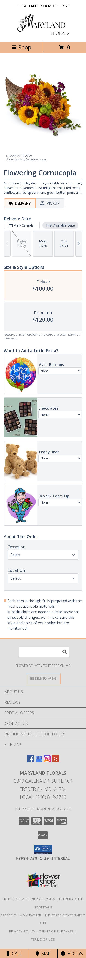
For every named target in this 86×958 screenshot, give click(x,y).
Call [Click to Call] (14, 953)
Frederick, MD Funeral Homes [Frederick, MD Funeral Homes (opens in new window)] (29, 899)
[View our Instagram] (47, 761)
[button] (43, 849)
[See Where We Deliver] (43, 678)
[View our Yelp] (55, 761)
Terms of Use (43, 939)
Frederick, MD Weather (21, 915)
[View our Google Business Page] (39, 761)
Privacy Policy (22, 931)
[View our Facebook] (30, 761)
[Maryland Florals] (43, 35)
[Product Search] (44, 652)
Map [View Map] (43, 953)
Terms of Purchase (56, 931)
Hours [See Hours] (72, 953)
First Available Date (60, 225)
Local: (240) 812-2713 (43, 797)
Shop (21, 47)
